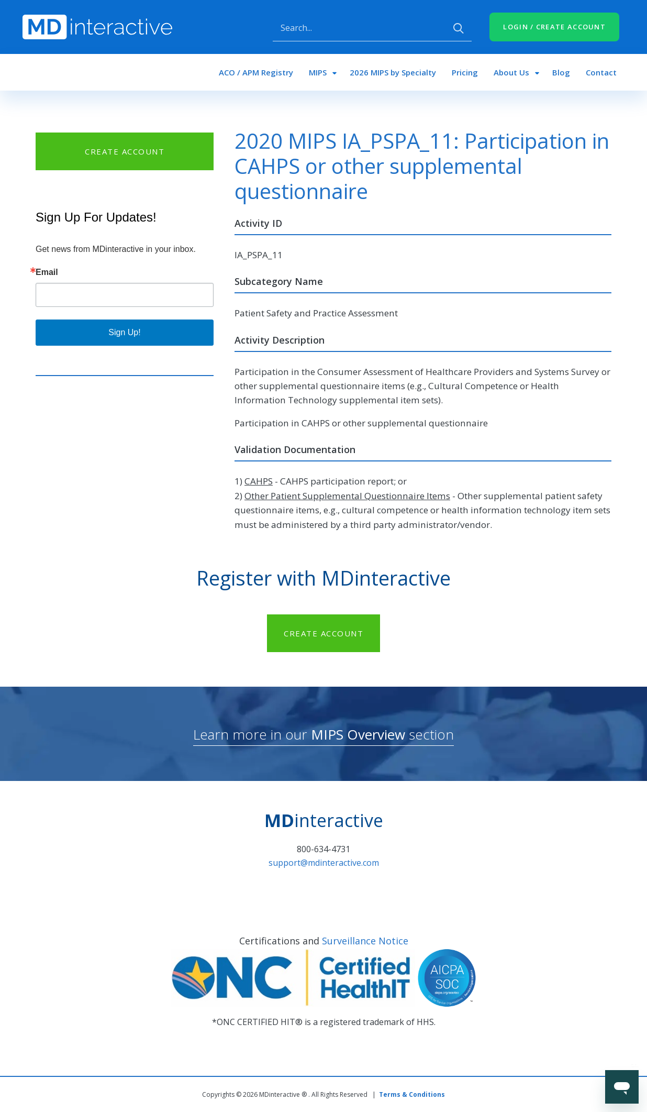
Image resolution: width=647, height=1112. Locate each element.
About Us (511, 72)
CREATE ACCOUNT (124, 151)
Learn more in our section (323, 734)
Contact (601, 72)
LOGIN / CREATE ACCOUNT (554, 26)
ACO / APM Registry (256, 72)
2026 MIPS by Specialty (393, 72)
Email (47, 272)
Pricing (465, 72)
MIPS (318, 72)
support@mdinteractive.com (324, 862)
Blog (561, 72)
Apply (458, 28)
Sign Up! (124, 332)
